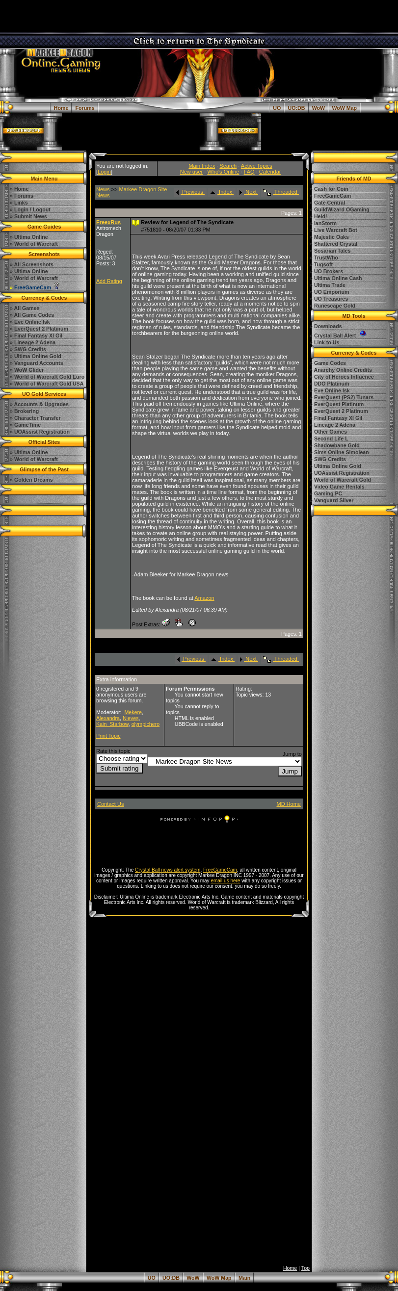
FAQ (249, 172)
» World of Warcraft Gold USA (46, 384)
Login (104, 172)
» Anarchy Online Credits (341, 370)
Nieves (131, 718)
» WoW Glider (27, 370)
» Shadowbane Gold (335, 445)
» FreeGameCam (330, 196)
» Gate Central (327, 203)
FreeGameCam (220, 870)
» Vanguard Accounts (36, 363)
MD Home (288, 804)
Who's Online (223, 172)
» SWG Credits (28, 349)
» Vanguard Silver (331, 500)
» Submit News (28, 216)
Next (247, 192)
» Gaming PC (326, 493)
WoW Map (344, 108)
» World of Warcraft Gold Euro (47, 377)
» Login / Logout (30, 209)
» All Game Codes (32, 315)
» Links (19, 203)
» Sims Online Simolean (339, 452)
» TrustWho (324, 257)
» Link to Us (324, 342)
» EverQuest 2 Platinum (39, 329)
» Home (19, 189)
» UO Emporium (329, 292)
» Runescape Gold (332, 306)
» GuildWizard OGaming (340, 209)
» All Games (25, 308)
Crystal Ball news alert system (167, 870)
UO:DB (296, 108)
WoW (318, 108)
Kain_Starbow (112, 724)
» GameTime (25, 425)
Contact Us (110, 804)
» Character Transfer (35, 418)
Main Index (201, 166)
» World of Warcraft (34, 278)
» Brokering (24, 411)
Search (228, 166)
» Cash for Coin (329, 189)
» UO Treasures (329, 299)
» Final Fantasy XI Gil (36, 335)
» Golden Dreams (31, 480)
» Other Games (328, 432)
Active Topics (256, 166)
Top (305, 1268)
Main (244, 1278)
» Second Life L (329, 438)
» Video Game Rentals (337, 487)
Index (221, 192)
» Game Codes (328, 363)
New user (191, 172)
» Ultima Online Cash (336, 278)
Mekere (133, 712)
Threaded (280, 192)
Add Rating (109, 281)
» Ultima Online (29, 271)
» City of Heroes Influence (342, 377)
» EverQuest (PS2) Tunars (341, 397)
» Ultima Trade (327, 285)
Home (61, 108)
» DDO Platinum (329, 384)
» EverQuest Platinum (337, 404)
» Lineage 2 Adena (32, 342)
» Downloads (326, 326)
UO (277, 108)
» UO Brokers (326, 271)
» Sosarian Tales (330, 251)
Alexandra (108, 718)
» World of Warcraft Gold (340, 480)
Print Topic (108, 736)
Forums (85, 108)
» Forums (21, 196)
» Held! (318, 216)
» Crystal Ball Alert (339, 335)
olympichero (145, 724)
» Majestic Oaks (329, 237)
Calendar (270, 172)
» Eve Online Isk (30, 322)
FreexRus (108, 222)
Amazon (204, 598)
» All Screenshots (31, 264)
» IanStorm (323, 223)
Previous (190, 192)
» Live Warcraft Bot (333, 230)
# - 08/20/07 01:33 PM (175, 229)
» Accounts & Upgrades (39, 404)
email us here (225, 880)
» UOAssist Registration (40, 432)
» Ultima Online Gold (35, 356)
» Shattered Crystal (333, 244)
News (103, 189)
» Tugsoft (321, 264)
